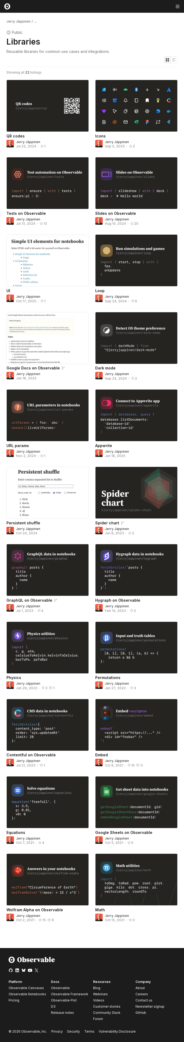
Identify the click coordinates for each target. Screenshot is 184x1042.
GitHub (140, 1013)
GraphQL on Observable (29, 600)
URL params (17, 445)
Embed (101, 755)
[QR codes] (47, 106)
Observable (60, 988)
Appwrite (103, 445)
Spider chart (107, 523)
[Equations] (47, 802)
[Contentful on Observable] (47, 725)
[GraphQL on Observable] (47, 570)
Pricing (14, 1000)
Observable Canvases (26, 988)
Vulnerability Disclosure (117, 1031)
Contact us (143, 1000)
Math (100, 909)
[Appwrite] (136, 415)
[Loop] (136, 260)
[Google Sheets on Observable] (136, 802)
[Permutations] (136, 648)
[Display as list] (174, 60)
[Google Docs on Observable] (47, 338)
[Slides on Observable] (136, 183)
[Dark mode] (136, 338)
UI (8, 290)
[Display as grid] (167, 60)
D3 (53, 1006)
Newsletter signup (149, 1006)
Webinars (100, 994)
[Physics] (47, 648)
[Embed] (136, 725)
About (140, 988)
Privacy (57, 1031)
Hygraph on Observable (117, 600)
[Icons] (136, 106)
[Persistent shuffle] (47, 493)
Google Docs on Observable (33, 368)
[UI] (47, 260)
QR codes (15, 136)
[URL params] (47, 415)
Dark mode (105, 368)
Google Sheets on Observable (123, 832)
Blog (96, 988)
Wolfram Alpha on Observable (34, 909)
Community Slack (106, 1013)
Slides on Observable (115, 213)
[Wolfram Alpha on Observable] (47, 880)
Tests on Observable (26, 213)
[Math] (136, 880)
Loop (100, 290)
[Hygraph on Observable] (136, 570)
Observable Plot (64, 1000)
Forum (98, 1019)
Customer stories (106, 1006)
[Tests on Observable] (47, 183)
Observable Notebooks (27, 994)
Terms (89, 1031)
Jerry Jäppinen (18, 21)
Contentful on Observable (31, 755)
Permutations (107, 677)
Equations (15, 832)
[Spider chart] (136, 493)
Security (73, 1031)
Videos (98, 1000)
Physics (13, 677)
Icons (100, 136)
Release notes (62, 1013)
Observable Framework (69, 994)
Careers (141, 994)
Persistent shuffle (23, 523)
